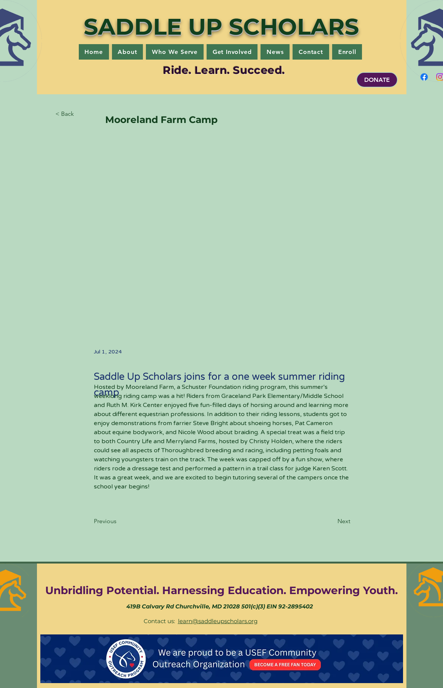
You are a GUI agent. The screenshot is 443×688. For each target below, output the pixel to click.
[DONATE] (377, 80)
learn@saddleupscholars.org (218, 621)
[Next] (331, 521)
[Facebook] (424, 77)
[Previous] (119, 521)
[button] (127, 52)
